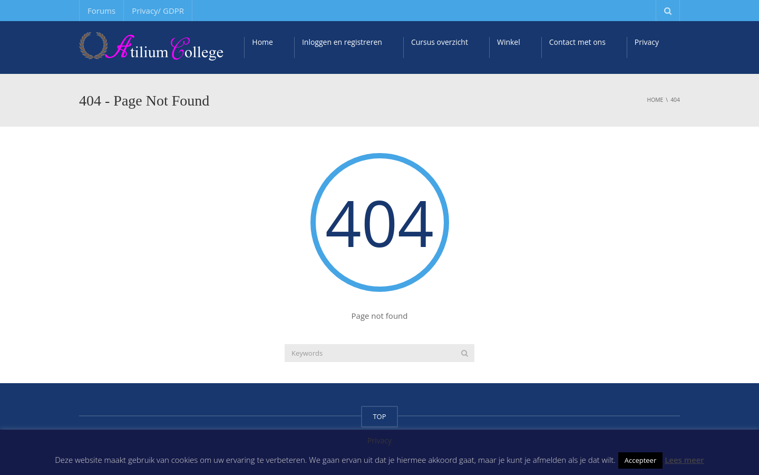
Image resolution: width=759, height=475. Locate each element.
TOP (379, 416)
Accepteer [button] (640, 460)
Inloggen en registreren (342, 42)
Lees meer (684, 459)
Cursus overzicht (439, 42)
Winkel (508, 42)
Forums (101, 10)
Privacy (647, 42)
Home (262, 42)
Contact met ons (577, 42)
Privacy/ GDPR (158, 10)
